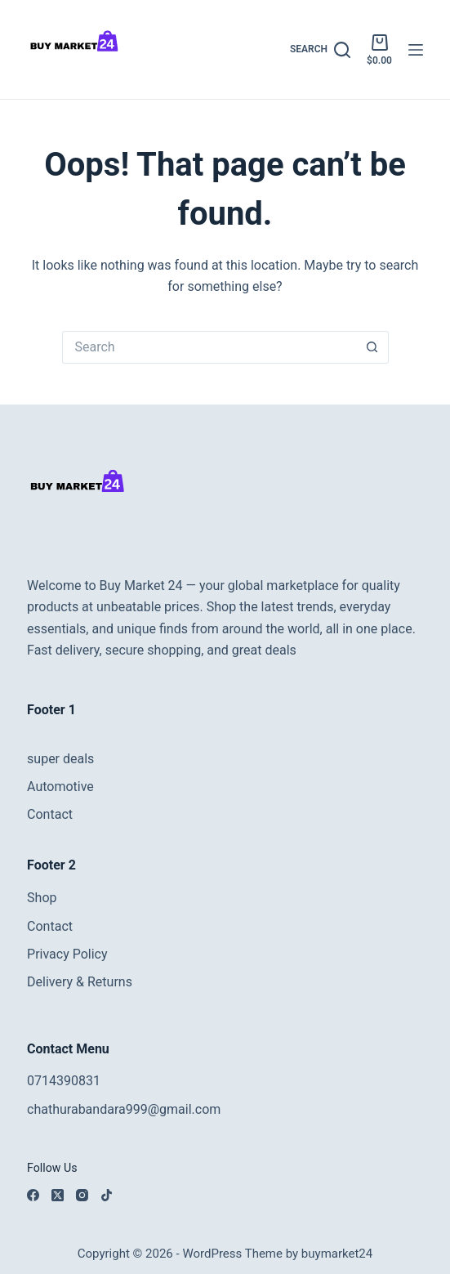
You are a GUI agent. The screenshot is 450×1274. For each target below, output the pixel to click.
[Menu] (415, 49)
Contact (50, 814)
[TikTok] (106, 1195)
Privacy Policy (67, 954)
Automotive (60, 786)
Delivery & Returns (79, 982)
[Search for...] (209, 347)
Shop (41, 897)
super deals (60, 759)
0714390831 (63, 1080)
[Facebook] (33, 1195)
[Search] (320, 50)
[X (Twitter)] (57, 1195)
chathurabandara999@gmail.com (124, 1109)
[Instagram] (82, 1195)
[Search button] (372, 347)
